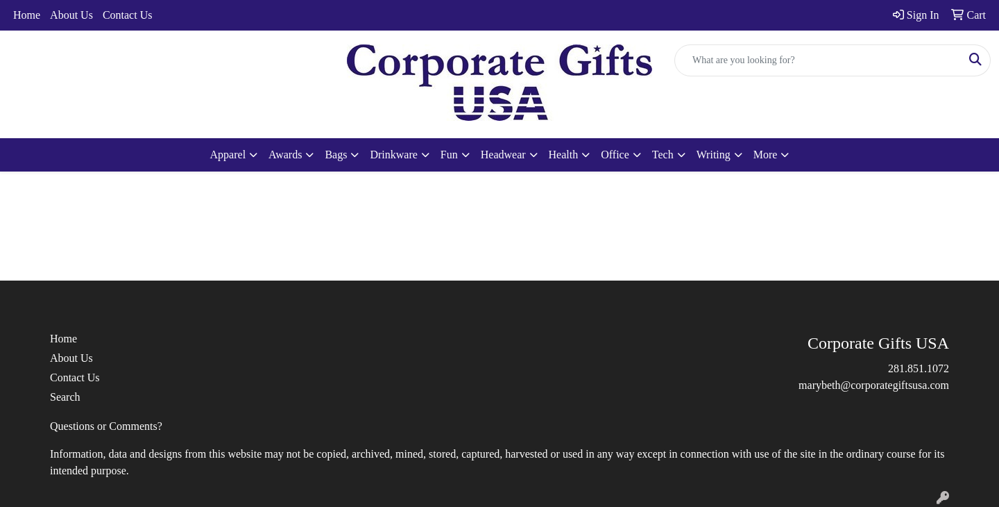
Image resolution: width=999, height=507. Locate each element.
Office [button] (615, 154)
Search (65, 397)
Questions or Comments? (106, 426)
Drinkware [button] (393, 154)
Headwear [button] (503, 154)
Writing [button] (714, 154)
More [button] (765, 154)
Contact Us (128, 15)
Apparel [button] (228, 154)
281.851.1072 (918, 368)
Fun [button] (449, 154)
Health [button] (564, 154)
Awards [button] (285, 154)
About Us (71, 15)
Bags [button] (336, 154)
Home (26, 15)
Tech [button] (663, 154)
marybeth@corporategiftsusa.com (874, 385)
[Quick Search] (818, 60)
